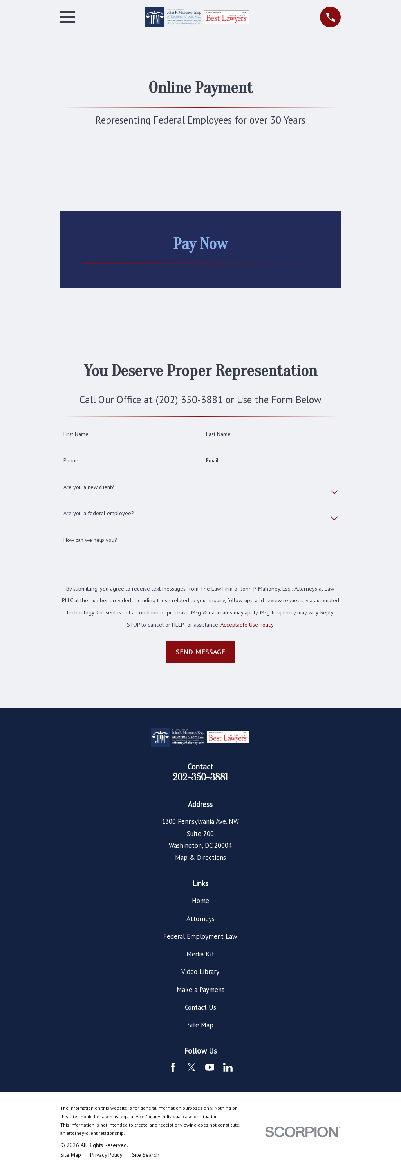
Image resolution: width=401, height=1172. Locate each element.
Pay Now (200, 243)
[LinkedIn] (228, 1067)
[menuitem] (70, 1155)
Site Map (200, 1025)
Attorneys (200, 918)
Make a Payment (200, 989)
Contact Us (200, 1007)
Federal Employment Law (200, 936)
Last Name (218, 434)
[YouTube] (210, 1067)
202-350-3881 (200, 777)
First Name (76, 434)
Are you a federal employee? (98, 513)
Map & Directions (200, 857)
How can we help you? (90, 540)
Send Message (200, 652)
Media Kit (200, 954)
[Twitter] (191, 1067)
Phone (70, 460)
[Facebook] (173, 1067)
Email (212, 460)
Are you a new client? (88, 487)
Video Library (200, 971)
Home (200, 900)
